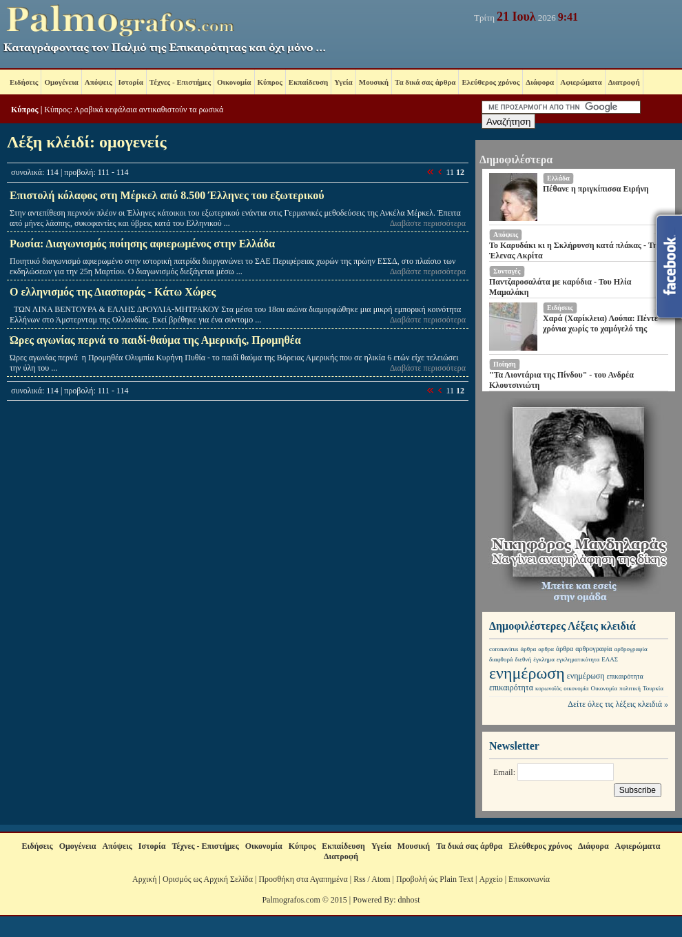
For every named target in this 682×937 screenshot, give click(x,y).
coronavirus (504, 649)
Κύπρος (270, 82)
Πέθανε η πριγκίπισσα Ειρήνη (596, 189)
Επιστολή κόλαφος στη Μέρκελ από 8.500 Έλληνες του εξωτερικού (167, 195)
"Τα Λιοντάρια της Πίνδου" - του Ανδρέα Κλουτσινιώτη (561, 380)
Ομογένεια (61, 82)
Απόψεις (98, 82)
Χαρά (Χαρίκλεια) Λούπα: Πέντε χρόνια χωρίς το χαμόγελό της (600, 323)
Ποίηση (504, 364)
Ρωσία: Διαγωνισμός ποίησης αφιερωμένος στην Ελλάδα (142, 243)
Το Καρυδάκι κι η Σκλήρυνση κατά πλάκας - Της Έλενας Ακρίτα (575, 250)
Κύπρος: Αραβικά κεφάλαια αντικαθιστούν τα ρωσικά (133, 109)
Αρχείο (490, 879)
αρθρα (546, 649)
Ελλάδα (558, 178)
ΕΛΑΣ (609, 659)
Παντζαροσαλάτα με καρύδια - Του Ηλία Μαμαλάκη (560, 287)
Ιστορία (130, 82)
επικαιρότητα (625, 676)
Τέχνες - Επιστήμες (180, 82)
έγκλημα (544, 659)
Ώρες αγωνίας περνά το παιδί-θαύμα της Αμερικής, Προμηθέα (155, 340)
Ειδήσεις (24, 82)
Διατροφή (624, 82)
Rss (359, 879)
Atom (380, 879)
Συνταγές (507, 271)
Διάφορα (540, 82)
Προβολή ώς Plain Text (434, 879)
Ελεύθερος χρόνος (490, 82)
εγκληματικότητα (578, 659)
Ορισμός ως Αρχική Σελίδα (208, 879)
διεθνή (523, 659)
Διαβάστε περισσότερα (428, 223)
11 (450, 172)
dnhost (409, 900)
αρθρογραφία (593, 648)
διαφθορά (501, 659)
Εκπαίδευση (308, 82)
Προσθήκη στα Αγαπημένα (302, 879)
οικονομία (576, 688)
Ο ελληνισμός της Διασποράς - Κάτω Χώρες (113, 292)
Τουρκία (653, 688)
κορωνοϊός (548, 688)
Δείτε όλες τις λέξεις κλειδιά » (618, 704)
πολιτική (630, 688)
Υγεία (343, 82)
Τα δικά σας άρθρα (425, 82)
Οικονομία (234, 82)
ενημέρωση (527, 673)
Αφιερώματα (580, 82)
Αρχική (144, 879)
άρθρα (529, 649)
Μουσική (374, 82)
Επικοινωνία (529, 879)
